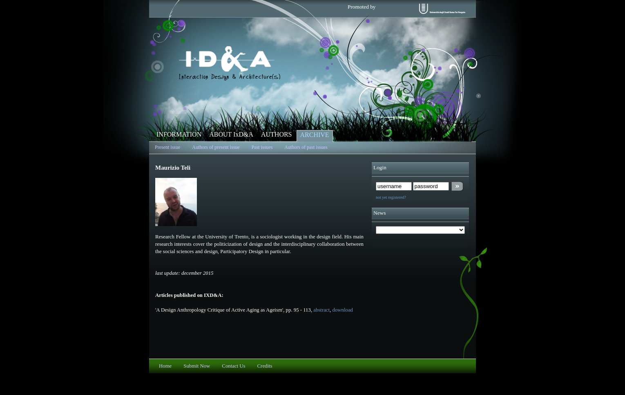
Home (165, 366)
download (343, 310)
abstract (321, 310)
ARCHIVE (314, 134)
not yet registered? (391, 197)
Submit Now (196, 366)
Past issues (262, 147)
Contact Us (233, 366)
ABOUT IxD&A (231, 134)
